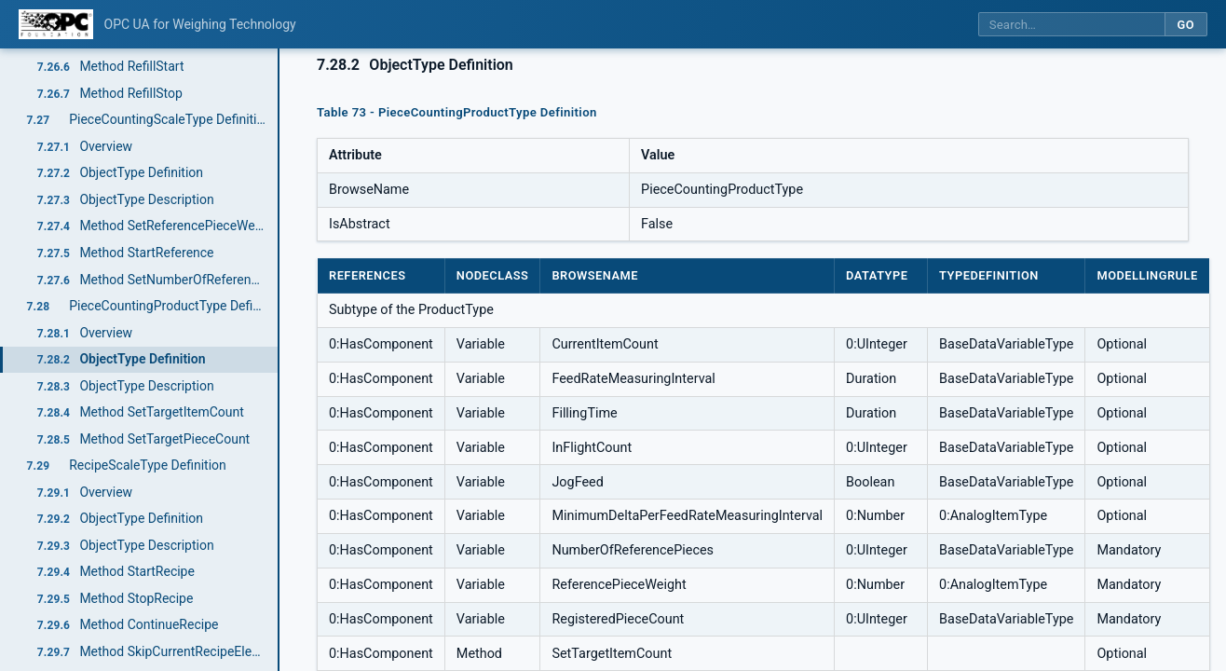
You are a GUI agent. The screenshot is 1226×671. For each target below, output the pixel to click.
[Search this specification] (1071, 24)
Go (1185, 25)
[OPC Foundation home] (56, 24)
